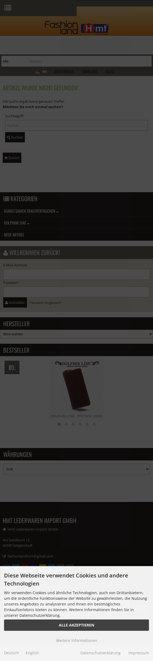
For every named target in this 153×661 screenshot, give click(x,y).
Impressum (138, 652)
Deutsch (11, 652)
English (32, 652)
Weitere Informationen (76, 640)
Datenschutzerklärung (100, 652)
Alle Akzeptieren (76, 625)
